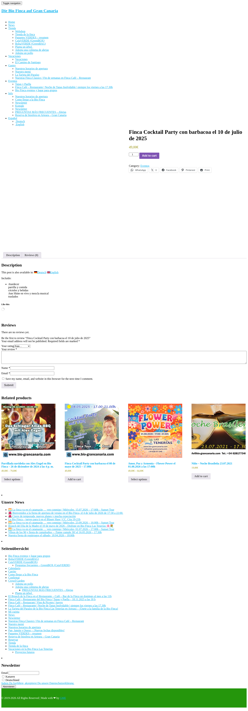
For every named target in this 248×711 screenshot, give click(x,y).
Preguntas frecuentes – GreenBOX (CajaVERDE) (42, 567)
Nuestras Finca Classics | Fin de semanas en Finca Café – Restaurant (53, 77)
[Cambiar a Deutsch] (20, 121)
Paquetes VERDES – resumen (31, 37)
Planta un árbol (24, 46)
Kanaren (8, 678)
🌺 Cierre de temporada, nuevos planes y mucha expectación (42, 518)
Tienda (12, 28)
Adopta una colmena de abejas (32, 49)
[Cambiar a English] (19, 124)
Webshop (20, 31)
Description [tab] (13, 257)
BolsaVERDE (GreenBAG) (30, 43)
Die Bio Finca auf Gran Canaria (29, 10)
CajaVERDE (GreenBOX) (29, 40)
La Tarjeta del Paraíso (27, 74)
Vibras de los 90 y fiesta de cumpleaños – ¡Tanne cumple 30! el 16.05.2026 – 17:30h (55, 534)
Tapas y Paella (23, 84)
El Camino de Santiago (28, 62)
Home (11, 22)
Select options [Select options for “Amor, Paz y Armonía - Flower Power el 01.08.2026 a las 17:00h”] (139, 481)
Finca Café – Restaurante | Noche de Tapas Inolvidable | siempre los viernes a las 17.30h (64, 87)
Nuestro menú (23, 71)
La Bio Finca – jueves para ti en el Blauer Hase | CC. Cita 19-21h (44, 521)
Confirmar (14, 579)
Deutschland (10, 682)
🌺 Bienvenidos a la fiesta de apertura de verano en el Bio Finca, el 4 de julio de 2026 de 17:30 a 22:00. (65, 515)
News (11, 25)
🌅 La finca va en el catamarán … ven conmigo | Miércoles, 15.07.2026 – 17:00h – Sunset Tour (61, 511)
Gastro (12, 65)
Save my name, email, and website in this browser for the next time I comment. (49, 381)
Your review (9, 351)
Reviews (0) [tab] (31, 257)
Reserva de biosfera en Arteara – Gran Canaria (40, 115)
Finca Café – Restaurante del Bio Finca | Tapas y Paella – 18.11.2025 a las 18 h (52, 601)
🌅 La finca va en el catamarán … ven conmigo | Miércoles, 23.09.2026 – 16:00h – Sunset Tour (61, 524)
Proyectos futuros (24, 654)
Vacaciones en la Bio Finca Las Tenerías (30, 651)
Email (5, 375)
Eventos (12, 80)
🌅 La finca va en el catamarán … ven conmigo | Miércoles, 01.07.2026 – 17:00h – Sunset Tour (61, 531)
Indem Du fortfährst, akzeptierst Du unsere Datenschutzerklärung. (37, 685)
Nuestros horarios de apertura (31, 68)
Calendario (14, 570)
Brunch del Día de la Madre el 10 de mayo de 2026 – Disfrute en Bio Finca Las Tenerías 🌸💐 (60, 528)
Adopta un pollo (24, 53)
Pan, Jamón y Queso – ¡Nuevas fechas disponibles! (36, 632)
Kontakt (19, 105)
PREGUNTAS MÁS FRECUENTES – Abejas (40, 112)
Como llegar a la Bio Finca (30, 99)
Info (10, 93)
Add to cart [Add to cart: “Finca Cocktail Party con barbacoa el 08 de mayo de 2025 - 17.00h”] (74, 481)
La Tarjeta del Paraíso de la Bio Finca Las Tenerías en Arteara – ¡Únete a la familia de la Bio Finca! (63, 610)
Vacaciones (14, 56)
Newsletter (21, 102)
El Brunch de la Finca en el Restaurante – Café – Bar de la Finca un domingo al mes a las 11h (60, 598)
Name (5, 370)
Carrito (12, 573)
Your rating (7, 348)
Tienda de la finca (25, 34)
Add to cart (149, 155)
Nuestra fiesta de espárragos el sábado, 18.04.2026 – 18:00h (41, 537)
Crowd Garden (16, 582)
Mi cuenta (13, 614)
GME (63, 700)
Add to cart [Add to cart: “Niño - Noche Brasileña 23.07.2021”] (201, 478)
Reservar (13, 641)
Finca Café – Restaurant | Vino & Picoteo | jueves (35, 604)
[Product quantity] (133, 154)
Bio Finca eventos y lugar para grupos (36, 90)
